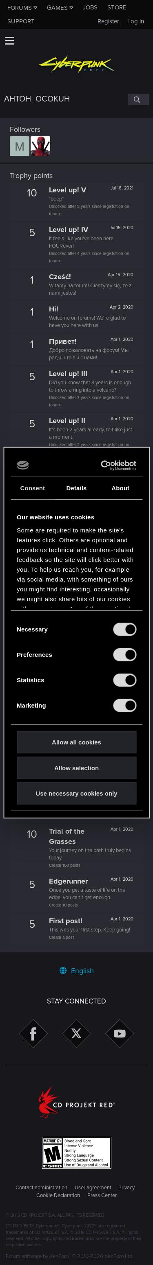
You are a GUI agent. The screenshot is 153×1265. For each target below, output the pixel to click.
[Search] (138, 99)
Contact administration (41, 1187)
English (77, 970)
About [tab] (120, 488)
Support (21, 21)
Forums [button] (19, 7)
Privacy (126, 1187)
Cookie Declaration (58, 1195)
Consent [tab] (32, 488)
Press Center (102, 1195)
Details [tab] (77, 488)
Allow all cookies (76, 742)
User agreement (93, 1187)
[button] (9, 40)
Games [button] (57, 7)
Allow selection (76, 767)
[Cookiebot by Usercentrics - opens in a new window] (103, 465)
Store (116, 7)
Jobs (90, 7)
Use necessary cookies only (76, 793)
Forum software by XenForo (69, 1256)
